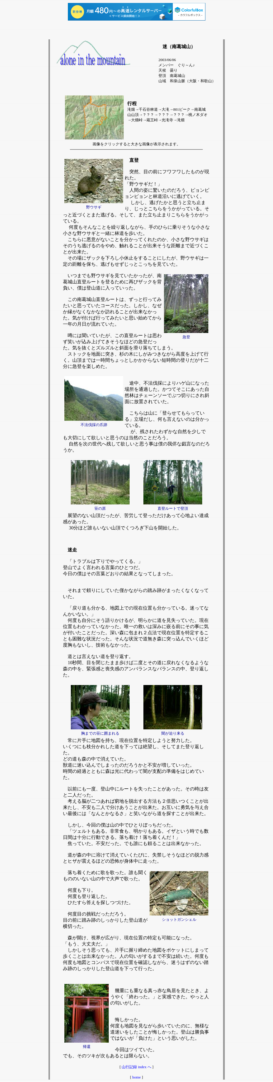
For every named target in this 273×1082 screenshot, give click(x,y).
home (136, 1077)
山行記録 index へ (136, 1067)
